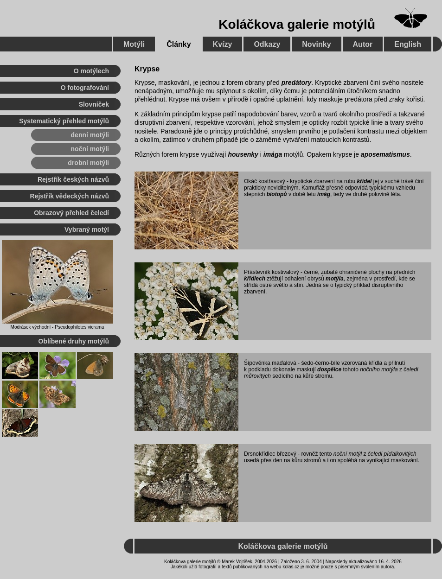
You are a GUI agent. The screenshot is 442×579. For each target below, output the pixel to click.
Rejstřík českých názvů (73, 179)
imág (323, 194)
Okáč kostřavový (264, 181)
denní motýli (90, 135)
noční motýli (90, 149)
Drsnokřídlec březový (270, 454)
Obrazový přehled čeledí (71, 212)
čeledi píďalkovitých (392, 454)
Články (179, 44)
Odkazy (267, 44)
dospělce (329, 369)
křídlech (254, 278)
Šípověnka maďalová (270, 363)
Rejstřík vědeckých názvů (69, 196)
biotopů (277, 194)
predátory (297, 82)
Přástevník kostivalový (271, 272)
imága (272, 154)
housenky (243, 154)
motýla (335, 278)
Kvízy (222, 44)
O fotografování (85, 87)
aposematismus (385, 154)
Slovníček (94, 104)
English (407, 44)
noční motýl (347, 454)
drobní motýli (88, 162)
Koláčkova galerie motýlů (296, 24)
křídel (364, 181)
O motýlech (91, 71)
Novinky (316, 44)
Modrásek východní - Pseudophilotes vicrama (57, 327)
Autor (363, 44)
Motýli (134, 44)
